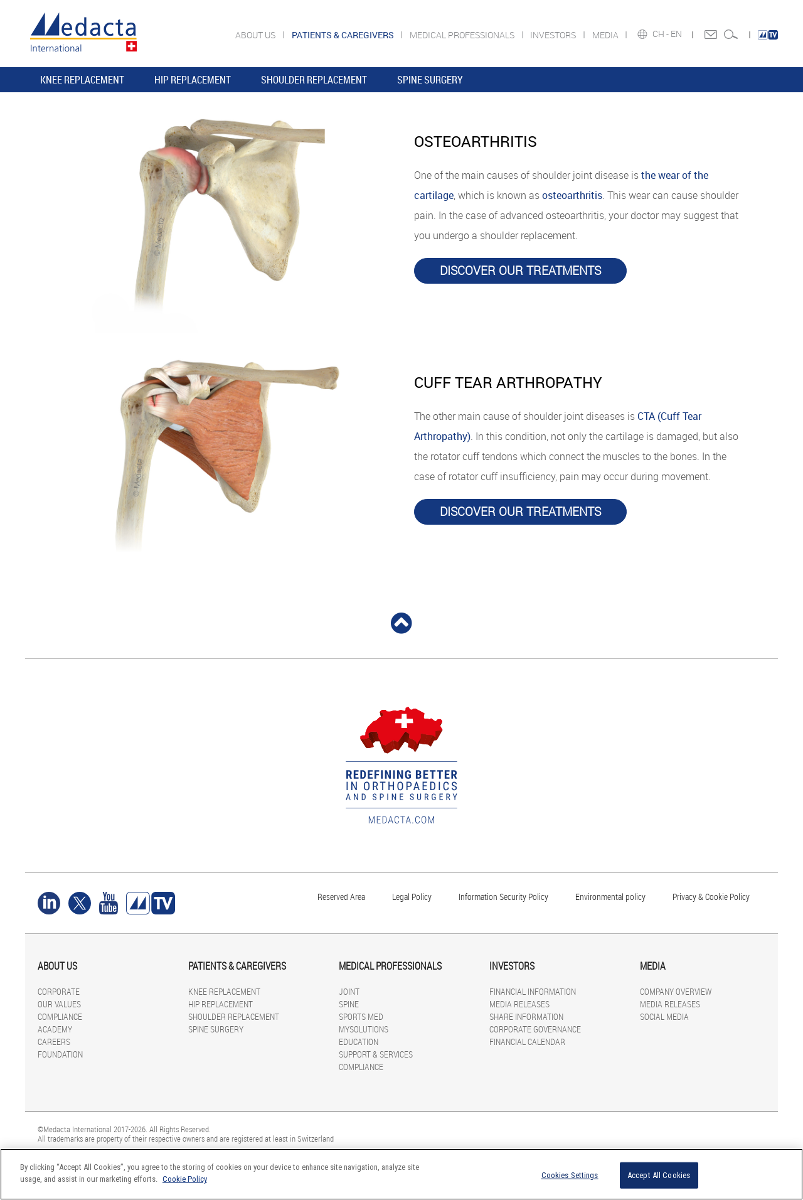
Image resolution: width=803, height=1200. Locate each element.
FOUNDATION (60, 1054)
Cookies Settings (569, 1175)
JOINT (349, 991)
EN (677, 34)
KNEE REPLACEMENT (82, 80)
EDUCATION (358, 1041)
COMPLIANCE (60, 1016)
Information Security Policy (503, 897)
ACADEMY (55, 1029)
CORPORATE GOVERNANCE (535, 1029)
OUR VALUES (59, 1004)
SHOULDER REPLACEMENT (314, 80)
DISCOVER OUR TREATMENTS (520, 270)
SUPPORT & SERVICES (376, 1054)
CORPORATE (59, 991)
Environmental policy (610, 897)
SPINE (349, 1004)
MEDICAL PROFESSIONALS (463, 35)
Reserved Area (341, 897)
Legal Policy (412, 897)
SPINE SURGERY (430, 80)
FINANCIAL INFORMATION (532, 991)
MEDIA (606, 35)
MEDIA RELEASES (519, 1004)
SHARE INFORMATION (526, 1016)
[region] (401, 1174)
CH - (661, 34)
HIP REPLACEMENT (192, 80)
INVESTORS (554, 35)
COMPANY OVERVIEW (675, 991)
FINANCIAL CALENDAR (527, 1041)
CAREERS (54, 1041)
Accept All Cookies (658, 1175)
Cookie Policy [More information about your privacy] (184, 1179)
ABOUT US (256, 35)
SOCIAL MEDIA (664, 1016)
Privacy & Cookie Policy (711, 897)
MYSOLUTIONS (363, 1029)
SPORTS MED (361, 1016)
